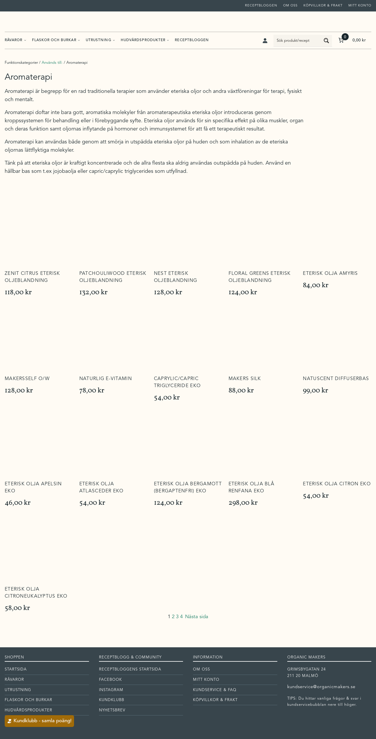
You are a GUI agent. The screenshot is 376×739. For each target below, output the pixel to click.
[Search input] (297, 40)
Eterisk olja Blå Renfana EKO (251, 488)
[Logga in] (264, 40)
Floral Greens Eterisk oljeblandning (260, 277)
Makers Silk (245, 379)
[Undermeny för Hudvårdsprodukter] (168, 40)
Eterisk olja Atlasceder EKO (101, 488)
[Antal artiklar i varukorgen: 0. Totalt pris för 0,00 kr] (351, 40)
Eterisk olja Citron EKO (336, 484)
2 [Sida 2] (173, 616)
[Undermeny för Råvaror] (25, 40)
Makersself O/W (27, 379)
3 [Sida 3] (177, 616)
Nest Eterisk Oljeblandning (175, 277)
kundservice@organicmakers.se (321, 687)
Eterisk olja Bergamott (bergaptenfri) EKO (188, 488)
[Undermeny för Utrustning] (114, 40)
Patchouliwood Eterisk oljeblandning (113, 277)
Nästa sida (196, 616)
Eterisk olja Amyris (330, 273)
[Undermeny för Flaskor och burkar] (79, 40)
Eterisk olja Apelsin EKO (33, 488)
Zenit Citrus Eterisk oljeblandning (32, 277)
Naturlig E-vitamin (105, 379)
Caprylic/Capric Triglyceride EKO (177, 382)
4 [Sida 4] (181, 616)
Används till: (52, 63)
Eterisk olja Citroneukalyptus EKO (36, 593)
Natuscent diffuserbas (336, 379)
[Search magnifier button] (326, 40)
